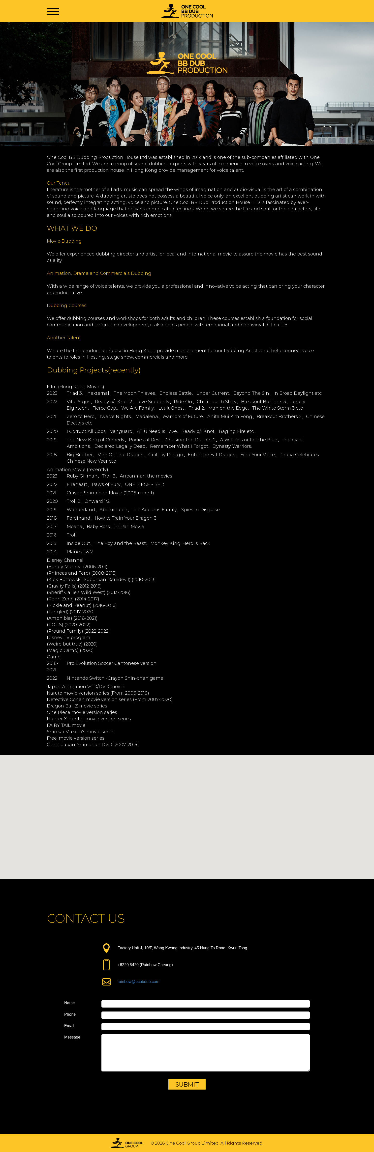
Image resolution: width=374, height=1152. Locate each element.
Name (69, 1003)
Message (72, 1037)
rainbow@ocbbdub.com (138, 982)
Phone (70, 1014)
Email (69, 1026)
